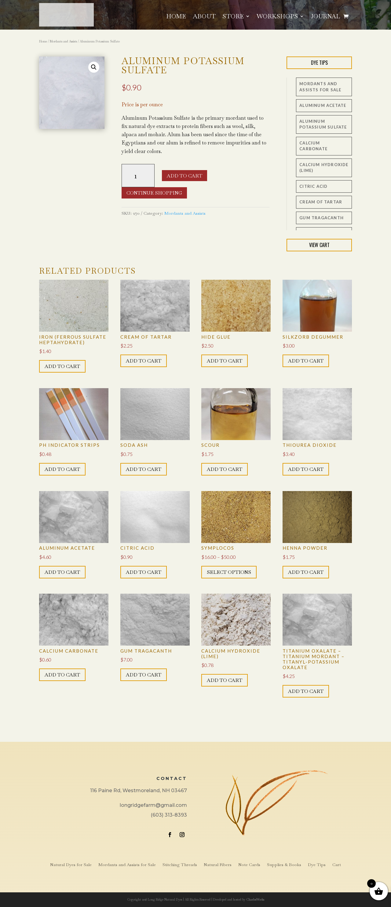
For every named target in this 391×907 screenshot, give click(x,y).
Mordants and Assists (63, 41)
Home (176, 17)
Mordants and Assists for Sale (127, 864)
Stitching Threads (180, 864)
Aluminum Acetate (322, 105)
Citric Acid (313, 186)
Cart (336, 864)
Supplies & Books (284, 864)
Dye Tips (319, 62)
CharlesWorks (255, 900)
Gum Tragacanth (321, 217)
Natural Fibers (218, 864)
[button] (93, 67)
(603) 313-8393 (169, 815)
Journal (325, 17)
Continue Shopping (154, 193)
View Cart (319, 245)
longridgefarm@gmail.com (153, 805)
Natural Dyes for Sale (71, 864)
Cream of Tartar (320, 201)
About (204, 17)
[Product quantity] (138, 176)
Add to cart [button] (62, 366)
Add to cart (184, 176)
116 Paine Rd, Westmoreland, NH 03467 (138, 790)
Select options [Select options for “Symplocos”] (229, 572)
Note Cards (249, 864)
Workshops (277, 17)
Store (233, 17)
